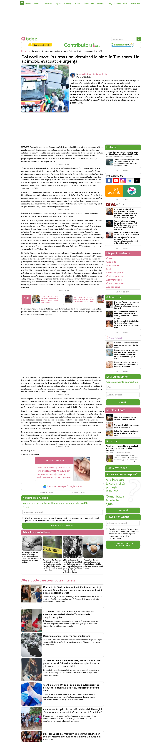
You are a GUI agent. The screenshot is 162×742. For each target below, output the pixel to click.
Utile (125, 4)
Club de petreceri (115, 276)
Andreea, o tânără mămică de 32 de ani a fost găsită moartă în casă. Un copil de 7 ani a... (127, 324)
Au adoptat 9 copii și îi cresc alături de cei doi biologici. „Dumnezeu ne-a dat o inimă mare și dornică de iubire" (72, 711)
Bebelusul (48, 4)
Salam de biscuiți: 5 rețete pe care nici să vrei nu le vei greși (126, 433)
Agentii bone (113, 287)
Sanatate (100, 4)
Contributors (135, 4)
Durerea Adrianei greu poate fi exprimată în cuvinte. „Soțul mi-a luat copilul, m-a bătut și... (126, 305)
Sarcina (28, 4)
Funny (109, 4)
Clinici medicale (115, 283)
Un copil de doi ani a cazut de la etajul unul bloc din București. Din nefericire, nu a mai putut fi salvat (93, 564)
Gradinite (111, 262)
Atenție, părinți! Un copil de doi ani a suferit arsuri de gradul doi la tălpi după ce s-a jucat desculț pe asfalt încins (71, 688)
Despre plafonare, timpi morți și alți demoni (66, 636)
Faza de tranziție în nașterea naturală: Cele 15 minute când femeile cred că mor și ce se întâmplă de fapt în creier (126, 354)
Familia (86, 4)
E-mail (25, 507)
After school (112, 265)
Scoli (109, 269)
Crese (109, 258)
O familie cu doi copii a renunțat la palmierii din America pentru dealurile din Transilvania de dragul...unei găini (68, 614)
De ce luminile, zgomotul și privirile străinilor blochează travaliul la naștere (126, 364)
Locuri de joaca (114, 272)
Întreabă (123, 511)
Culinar (118, 4)
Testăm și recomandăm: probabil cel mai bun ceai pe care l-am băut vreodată (122, 448)
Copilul (58, 4)
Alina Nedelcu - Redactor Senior (93, 74)
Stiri (93, 4)
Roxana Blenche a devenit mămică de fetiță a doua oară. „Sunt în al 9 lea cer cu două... (126, 315)
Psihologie (67, 4)
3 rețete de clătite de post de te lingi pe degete (127, 426)
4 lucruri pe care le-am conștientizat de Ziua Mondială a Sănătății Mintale (122, 153)
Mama (77, 4)
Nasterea (37, 4)
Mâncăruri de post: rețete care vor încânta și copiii (125, 418)
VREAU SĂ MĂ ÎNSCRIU (62, 526)
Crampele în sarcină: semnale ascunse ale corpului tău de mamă (127, 345)
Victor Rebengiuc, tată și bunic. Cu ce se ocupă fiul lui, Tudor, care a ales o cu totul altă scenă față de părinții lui (125, 225)
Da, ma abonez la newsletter (123, 545)
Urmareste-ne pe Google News (62, 486)
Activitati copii (114, 279)
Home (23, 51)
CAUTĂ (123, 402)
